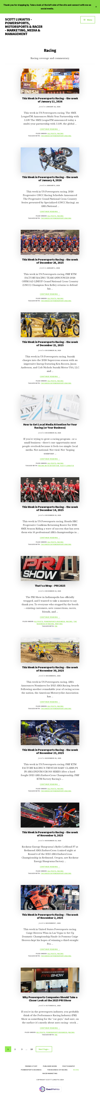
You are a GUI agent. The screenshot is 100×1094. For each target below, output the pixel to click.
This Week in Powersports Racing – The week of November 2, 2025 (50, 916)
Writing (59, 624)
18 (32, 1048)
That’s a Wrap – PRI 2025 (50, 585)
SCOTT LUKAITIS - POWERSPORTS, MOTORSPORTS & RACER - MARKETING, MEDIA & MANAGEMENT (23, 26)
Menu (89, 19)
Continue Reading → (50, 129)
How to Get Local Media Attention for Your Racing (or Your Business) (50, 426)
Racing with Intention (48, 466)
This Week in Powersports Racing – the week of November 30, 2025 (50, 668)
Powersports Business (54, 621)
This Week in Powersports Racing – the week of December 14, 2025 (50, 508)
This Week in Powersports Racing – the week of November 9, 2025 (50, 833)
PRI (56, 626)
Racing (60, 133)
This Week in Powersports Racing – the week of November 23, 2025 (50, 751)
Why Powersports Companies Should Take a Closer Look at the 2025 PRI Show (50, 998)
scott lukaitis (67, 466)
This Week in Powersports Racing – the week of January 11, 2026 (50, 99)
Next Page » (44, 1049)
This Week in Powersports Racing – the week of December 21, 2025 (50, 343)
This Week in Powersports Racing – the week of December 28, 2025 (50, 261)
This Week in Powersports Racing (56, 136)
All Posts (52, 133)
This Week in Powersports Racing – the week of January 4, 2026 (50, 178)
